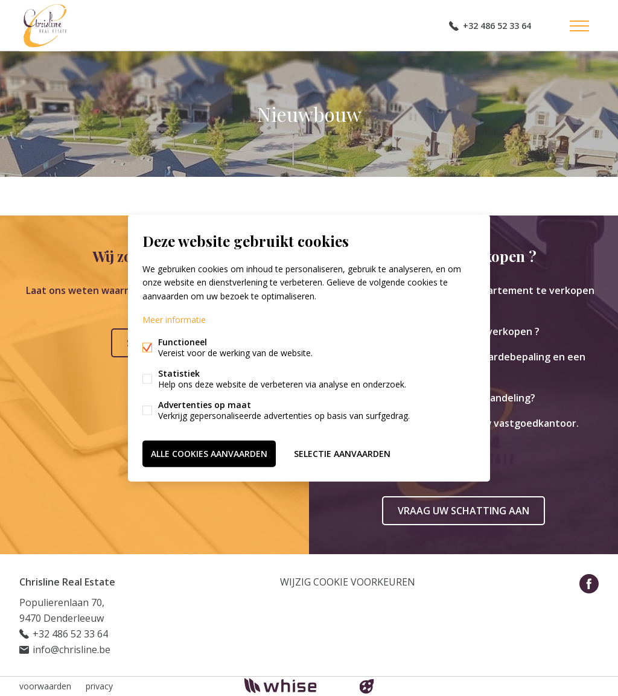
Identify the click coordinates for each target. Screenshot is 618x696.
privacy (99, 686)
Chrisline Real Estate (67, 582)
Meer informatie (174, 319)
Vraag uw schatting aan (463, 510)
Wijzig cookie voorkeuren (347, 582)
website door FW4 (367, 686)
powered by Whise (294, 685)
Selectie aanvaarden (342, 453)
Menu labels (579, 26)
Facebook (589, 583)
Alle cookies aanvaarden (209, 453)
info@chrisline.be (71, 649)
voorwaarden (45, 686)
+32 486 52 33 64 (497, 25)
